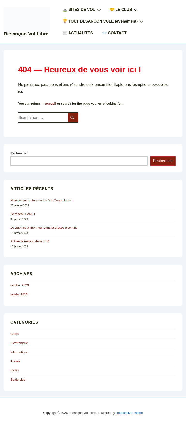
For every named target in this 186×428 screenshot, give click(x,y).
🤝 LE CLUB (124, 9)
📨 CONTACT (114, 33)
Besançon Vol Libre (26, 33)
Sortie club (17, 379)
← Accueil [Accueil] (48, 103)
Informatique (19, 352)
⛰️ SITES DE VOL (82, 9)
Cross (14, 334)
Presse (15, 361)
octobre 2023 (19, 285)
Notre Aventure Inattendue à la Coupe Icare (40, 200)
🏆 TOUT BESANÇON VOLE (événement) (103, 21)
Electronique (19, 343)
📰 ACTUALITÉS (77, 33)
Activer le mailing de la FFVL (30, 241)
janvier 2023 (19, 294)
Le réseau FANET (22, 214)
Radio (14, 370)
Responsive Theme (129, 413)
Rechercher (19, 153)
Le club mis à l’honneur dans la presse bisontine (44, 227)
